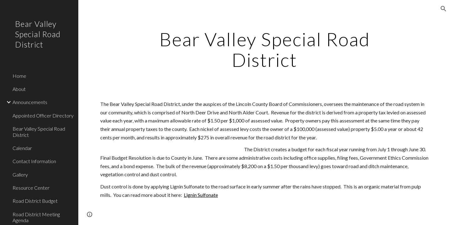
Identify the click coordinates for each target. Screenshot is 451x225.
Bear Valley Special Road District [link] (39, 132)
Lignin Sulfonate (201, 195)
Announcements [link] (30, 102)
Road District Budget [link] (35, 201)
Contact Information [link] (34, 161)
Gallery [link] (20, 175)
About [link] (19, 89)
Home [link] (19, 76)
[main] (265, 49)
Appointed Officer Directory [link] (43, 115)
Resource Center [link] (31, 188)
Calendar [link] (22, 148)
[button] (443, 8)
